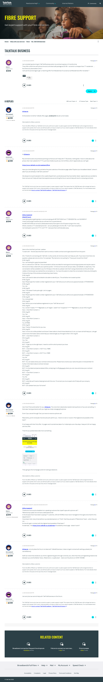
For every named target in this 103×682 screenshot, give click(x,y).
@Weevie (25, 111)
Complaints (37, 673)
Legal (44, 673)
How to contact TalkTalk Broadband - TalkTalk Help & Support (49, 190)
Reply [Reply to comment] (93, 140)
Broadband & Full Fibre (27, 665)
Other (24, 75)
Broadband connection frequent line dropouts (28, 648)
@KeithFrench (26, 217)
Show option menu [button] (97, 42)
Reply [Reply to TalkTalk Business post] (90, 91)
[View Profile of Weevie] (9, 67)
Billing (82, 650)
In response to (10, 120)
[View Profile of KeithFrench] (10, 157)
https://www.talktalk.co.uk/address (44, 525)
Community (93, 3)
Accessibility (27, 673)
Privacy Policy (52, 673)
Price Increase (84, 648)
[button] (100, 3)
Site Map (76, 673)
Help (43, 665)
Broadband (26, 650)
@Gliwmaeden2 (27, 215)
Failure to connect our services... (62, 648)
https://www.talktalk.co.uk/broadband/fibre (36, 165)
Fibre (61, 650)
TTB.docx (30, 77)
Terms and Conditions (65, 673)
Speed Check (78, 665)
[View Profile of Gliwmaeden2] (10, 114)
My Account (63, 665)
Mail (51, 665)
